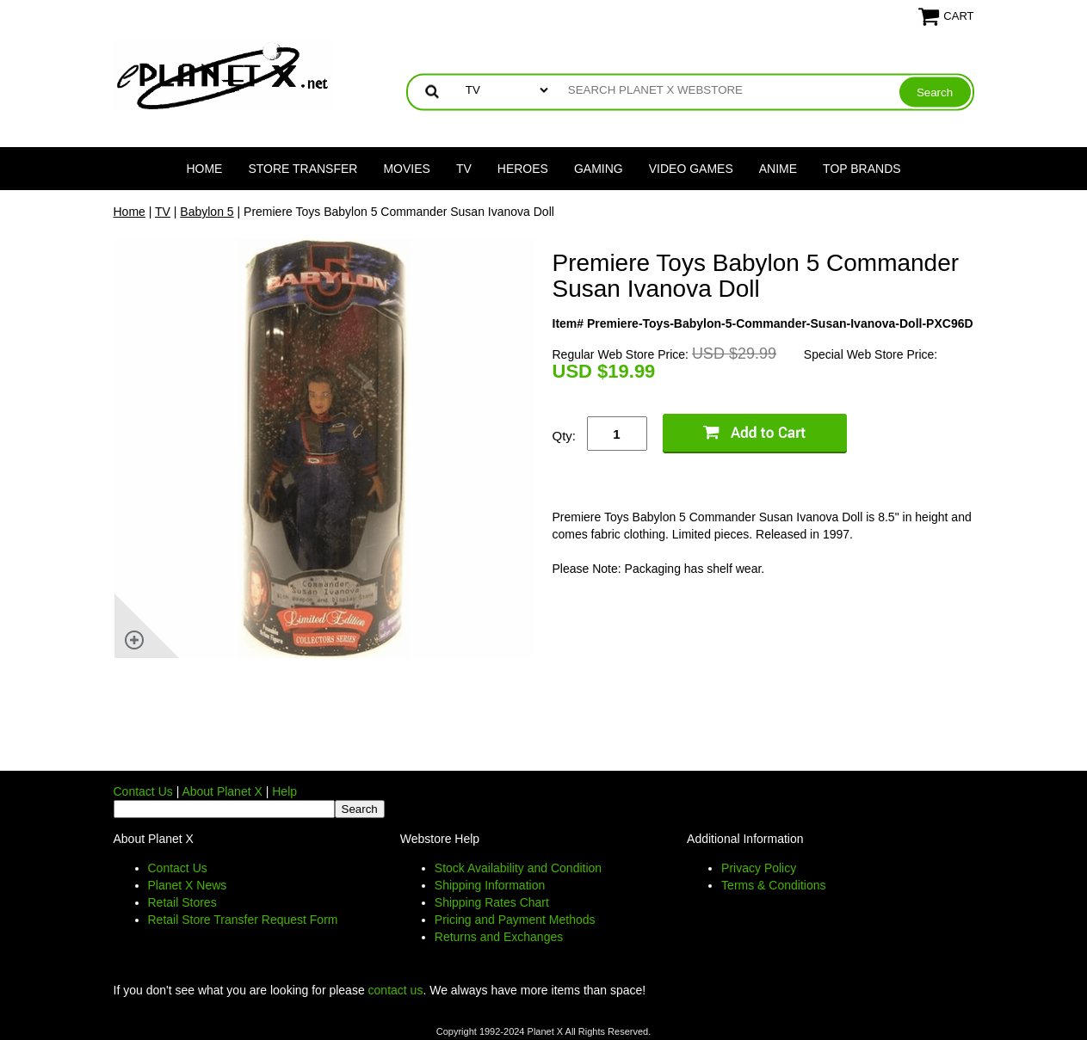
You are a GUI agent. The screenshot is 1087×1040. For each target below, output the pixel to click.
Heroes (522, 168)
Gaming (598, 168)
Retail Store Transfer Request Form (243, 919)
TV (464, 168)
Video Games (691, 168)
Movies (406, 168)
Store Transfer (302, 168)
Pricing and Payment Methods (515, 919)
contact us (395, 990)
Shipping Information (490, 885)
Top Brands (862, 168)
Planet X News (187, 885)
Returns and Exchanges (499, 937)
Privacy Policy (758, 868)
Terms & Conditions (773, 885)
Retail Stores (182, 902)
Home (204, 168)
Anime (778, 168)
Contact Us (143, 791)
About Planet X (222, 791)
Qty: (565, 435)
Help (284, 791)
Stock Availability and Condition (518, 868)
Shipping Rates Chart (492, 902)
